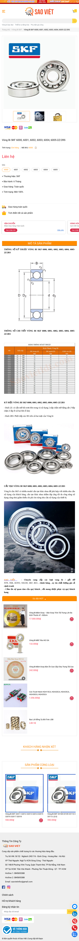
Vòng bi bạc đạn (8, 25)
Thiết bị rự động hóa (22, 25)
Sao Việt (23, 938)
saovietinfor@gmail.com (21, 882)
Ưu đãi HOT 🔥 (40, 598)
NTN (6, 583)
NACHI (24, 583)
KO (35, 583)
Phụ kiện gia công (37, 25)
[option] (21, 116)
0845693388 (19, 873)
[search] (74, 21)
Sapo (41, 938)
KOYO (17, 583)
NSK (11, 583)
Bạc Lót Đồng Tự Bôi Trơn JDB (41, 719)
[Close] (77, 1)
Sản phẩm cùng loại (39, 764)
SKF (30, 583)
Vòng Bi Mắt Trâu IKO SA (39, 640)
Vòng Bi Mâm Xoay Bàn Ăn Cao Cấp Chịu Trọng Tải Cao (51, 667)
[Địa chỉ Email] (39, 911)
